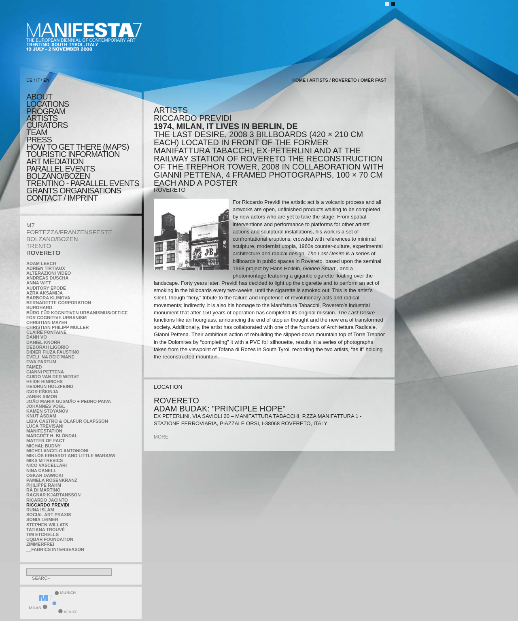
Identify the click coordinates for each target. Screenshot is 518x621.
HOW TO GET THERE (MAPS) (77, 146)
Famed (34, 367)
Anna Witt (38, 282)
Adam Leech (41, 263)
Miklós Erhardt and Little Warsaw (70, 455)
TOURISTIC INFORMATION (72, 154)
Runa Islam (40, 509)
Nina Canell (41, 470)
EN (46, 80)
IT (38, 80)
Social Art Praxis (48, 514)
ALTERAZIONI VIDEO (48, 273)
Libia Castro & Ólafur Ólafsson (67, 421)
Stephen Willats (47, 524)
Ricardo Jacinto (47, 500)
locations (47, 104)
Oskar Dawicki (44, 475)
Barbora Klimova (48, 297)
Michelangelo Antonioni (57, 450)
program (45, 111)
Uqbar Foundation (49, 539)
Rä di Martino (43, 489)
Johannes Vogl (45, 406)
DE (29, 80)
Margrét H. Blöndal (52, 435)
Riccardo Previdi (47, 504)
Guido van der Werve (52, 376)
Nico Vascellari (46, 465)
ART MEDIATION (54, 161)
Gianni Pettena (45, 371)
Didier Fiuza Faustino (52, 352)
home (299, 80)
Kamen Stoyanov (47, 411)
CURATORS (47, 125)
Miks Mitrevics (44, 460)
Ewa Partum (41, 361)
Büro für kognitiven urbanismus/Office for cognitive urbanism (77, 315)
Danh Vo (36, 337)
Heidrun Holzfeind (49, 386)
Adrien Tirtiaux (45, 268)
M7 (30, 225)
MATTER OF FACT (45, 440)
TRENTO (38, 245)
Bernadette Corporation (58, 302)
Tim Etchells (42, 534)
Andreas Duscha (47, 278)
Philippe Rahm (43, 485)
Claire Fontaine (46, 332)
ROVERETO (43, 252)
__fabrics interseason (55, 549)
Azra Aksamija (44, 292)
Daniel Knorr (43, 342)
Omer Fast (373, 80)
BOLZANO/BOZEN (52, 238)
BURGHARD (39, 307)
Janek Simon (41, 396)
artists (41, 118)
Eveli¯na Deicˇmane (50, 356)
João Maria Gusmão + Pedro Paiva (68, 401)
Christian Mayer (47, 322)
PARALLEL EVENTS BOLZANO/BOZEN (60, 172)
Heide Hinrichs (44, 381)
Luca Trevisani (45, 426)
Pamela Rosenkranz (51, 480)
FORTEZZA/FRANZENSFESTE (69, 232)
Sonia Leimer (42, 519)
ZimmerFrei (40, 544)
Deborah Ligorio (47, 347)
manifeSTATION (44, 430)
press (39, 139)
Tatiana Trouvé (45, 529)
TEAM (36, 132)
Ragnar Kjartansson (53, 494)
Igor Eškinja (42, 391)
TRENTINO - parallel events (82, 183)
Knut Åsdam (41, 415)
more (161, 437)
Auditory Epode (46, 288)
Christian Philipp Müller (57, 327)
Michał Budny (43, 445)
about (39, 96)
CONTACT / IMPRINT (62, 197)
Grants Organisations (73, 190)
